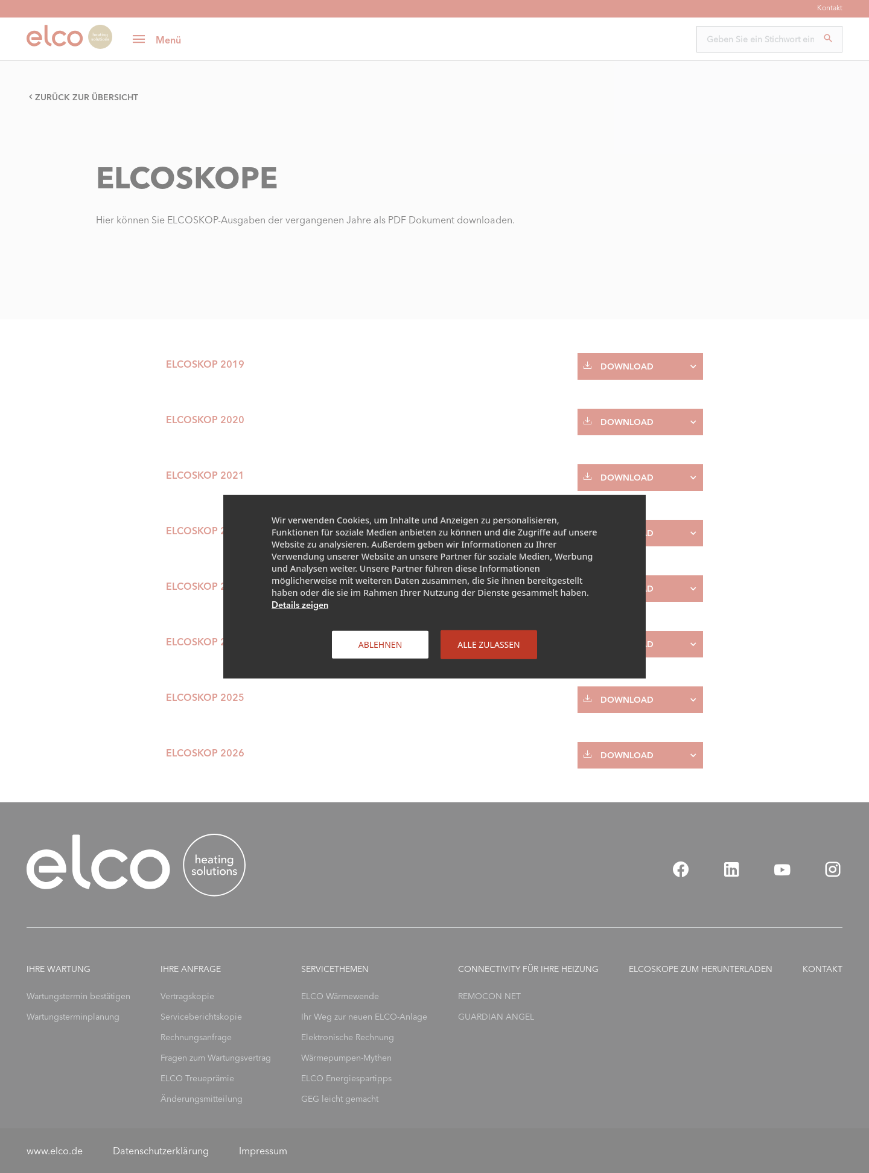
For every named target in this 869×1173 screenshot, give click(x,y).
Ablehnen (380, 644)
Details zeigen (300, 604)
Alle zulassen (488, 644)
